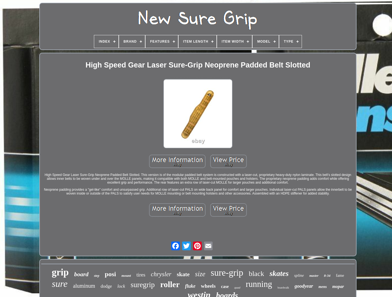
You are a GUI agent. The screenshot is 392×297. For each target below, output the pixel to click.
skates (279, 273)
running (259, 284)
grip (60, 272)
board (81, 274)
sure (59, 284)
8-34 (327, 276)
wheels (208, 286)
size (200, 274)
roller (170, 284)
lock (121, 286)
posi (110, 274)
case (225, 286)
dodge (106, 286)
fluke (190, 286)
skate (183, 274)
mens (323, 287)
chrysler (161, 274)
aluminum (84, 286)
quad (237, 287)
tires (140, 275)
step (96, 276)
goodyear (304, 286)
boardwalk (283, 287)
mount (126, 276)
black (256, 274)
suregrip (142, 285)
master (313, 276)
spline (299, 275)
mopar (338, 286)
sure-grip (227, 273)
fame (340, 275)
